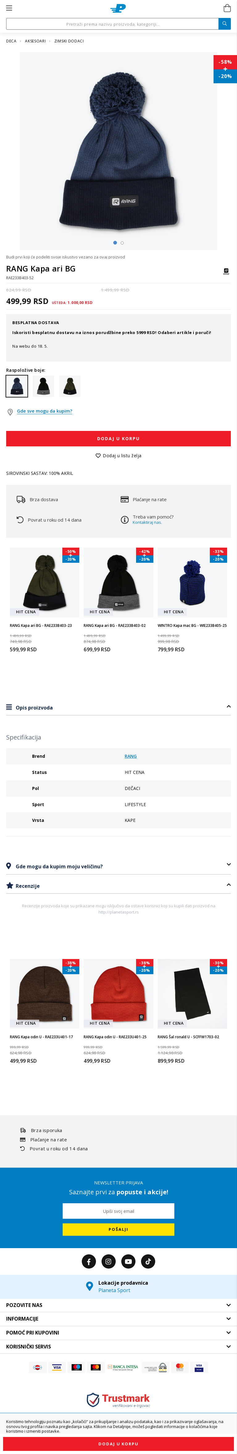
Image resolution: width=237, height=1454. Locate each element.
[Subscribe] (118, 1229)
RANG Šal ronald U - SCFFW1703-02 (188, 1037)
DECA (12, 41)
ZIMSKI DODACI (69, 41)
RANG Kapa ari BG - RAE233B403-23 (41, 625)
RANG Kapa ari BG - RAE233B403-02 (115, 625)
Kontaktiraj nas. (147, 522)
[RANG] (226, 274)
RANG (131, 756)
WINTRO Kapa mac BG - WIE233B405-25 (192, 625)
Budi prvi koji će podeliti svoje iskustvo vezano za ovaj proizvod (65, 257)
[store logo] (118, 8)
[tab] (118, 707)
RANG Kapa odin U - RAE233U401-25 (115, 1037)
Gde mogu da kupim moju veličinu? (59, 866)
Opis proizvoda (34, 707)
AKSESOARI (36, 41)
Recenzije (27, 886)
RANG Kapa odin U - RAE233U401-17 (41, 1037)
